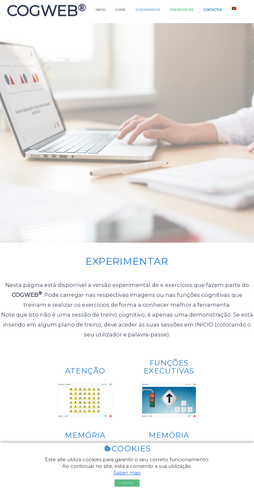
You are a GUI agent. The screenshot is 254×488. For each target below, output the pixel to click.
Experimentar (148, 10)
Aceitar (127, 482)
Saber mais (127, 473)
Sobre (120, 10)
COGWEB (44, 11)
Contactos (212, 10)
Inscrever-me (181, 10)
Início (101, 10)
